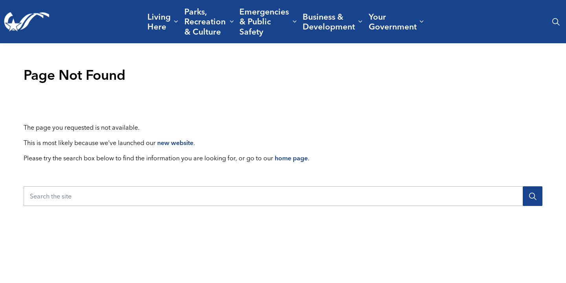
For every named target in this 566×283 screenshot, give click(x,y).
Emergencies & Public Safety (264, 21)
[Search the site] (283, 196)
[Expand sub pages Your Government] (421, 21)
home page (291, 158)
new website (175, 143)
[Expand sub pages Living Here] (175, 21)
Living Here (159, 21)
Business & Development (329, 21)
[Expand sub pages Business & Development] (360, 21)
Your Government (393, 21)
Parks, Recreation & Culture (205, 21)
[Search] (532, 196)
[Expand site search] (555, 21)
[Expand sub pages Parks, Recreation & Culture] (231, 21)
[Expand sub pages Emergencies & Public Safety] (295, 21)
